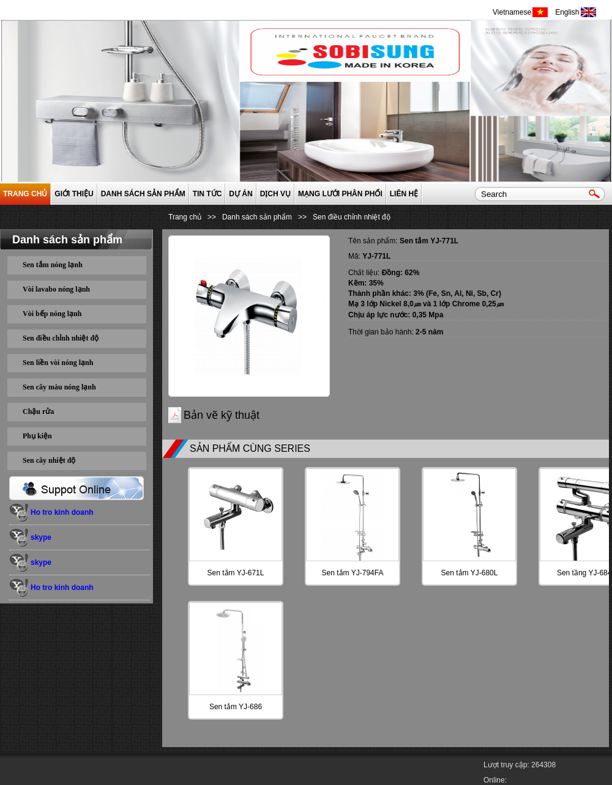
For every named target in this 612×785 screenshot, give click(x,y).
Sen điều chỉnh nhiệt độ (61, 338)
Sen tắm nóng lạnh (53, 264)
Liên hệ (404, 194)
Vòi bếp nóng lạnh (52, 313)
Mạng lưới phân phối (340, 194)
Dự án (240, 194)
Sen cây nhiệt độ (49, 460)
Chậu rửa (38, 411)
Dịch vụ (275, 194)
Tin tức (207, 194)
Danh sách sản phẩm (143, 194)
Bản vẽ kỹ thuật (221, 415)
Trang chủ (25, 194)
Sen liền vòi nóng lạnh (58, 362)
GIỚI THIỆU (73, 194)
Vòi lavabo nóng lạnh (56, 289)
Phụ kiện (37, 436)
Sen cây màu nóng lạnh (59, 387)
